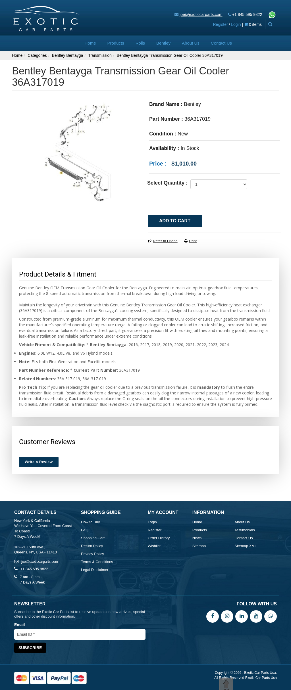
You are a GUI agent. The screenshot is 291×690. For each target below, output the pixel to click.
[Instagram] (227, 616)
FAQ (84, 530)
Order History (159, 538)
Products (115, 43)
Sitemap (199, 546)
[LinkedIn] (241, 616)
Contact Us (221, 43)
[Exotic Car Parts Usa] (46, 18)
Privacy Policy (92, 554)
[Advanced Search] (270, 24)
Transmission (100, 55)
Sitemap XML (245, 546)
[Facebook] (212, 616)
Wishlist (154, 546)
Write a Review (39, 462)
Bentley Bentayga (67, 55)
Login (236, 24)
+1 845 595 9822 (247, 14)
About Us (190, 43)
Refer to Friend (163, 241)
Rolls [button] (140, 43)
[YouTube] (256, 616)
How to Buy (90, 522)
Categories (37, 55)
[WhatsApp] (270, 616)
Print (190, 241)
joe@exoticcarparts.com (201, 14)
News (197, 538)
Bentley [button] (163, 43)
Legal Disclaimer (94, 570)
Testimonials (244, 530)
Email (19, 624)
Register (220, 24)
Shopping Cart (93, 538)
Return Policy (92, 546)
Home (90, 43)
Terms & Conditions (97, 562)
